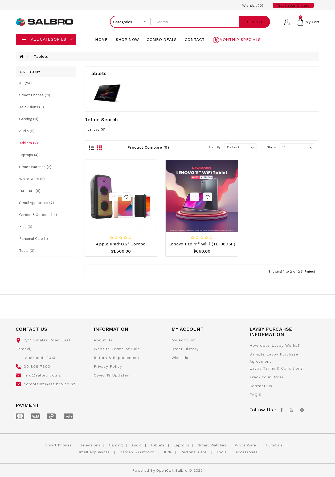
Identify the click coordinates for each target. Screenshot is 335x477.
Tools (221, 452)
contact (195, 39)
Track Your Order (267, 377)
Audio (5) (27, 131)
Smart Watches (212, 445)
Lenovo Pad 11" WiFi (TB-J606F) (201, 243)
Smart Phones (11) (34, 95)
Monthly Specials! (240, 39)
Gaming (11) (28, 119)
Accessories (246, 452)
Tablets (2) (28, 143)
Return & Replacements (118, 357)
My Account (183, 340)
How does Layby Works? (275, 345)
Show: (272, 147)
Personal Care (194, 452)
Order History (185, 349)
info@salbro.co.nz (42, 375)
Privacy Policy (108, 366)
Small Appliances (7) (36, 203)
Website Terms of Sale (117, 349)
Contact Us (261, 386)
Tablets (41, 56)
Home (101, 39)
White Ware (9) (32, 179)
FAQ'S (256, 394)
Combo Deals (162, 39)
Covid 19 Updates (111, 375)
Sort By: (215, 147)
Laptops (181, 445)
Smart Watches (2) (35, 167)
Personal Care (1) (33, 239)
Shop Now (127, 39)
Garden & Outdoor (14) (38, 215)
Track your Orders (293, 5)
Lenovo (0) (96, 129)
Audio (136, 445)
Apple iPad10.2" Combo (120, 243)
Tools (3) (26, 251)
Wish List (180, 357)
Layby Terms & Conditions (276, 368)
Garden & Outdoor (137, 452)
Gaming (116, 445)
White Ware (246, 445)
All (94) (25, 83)
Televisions (90, 445)
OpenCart (165, 470)
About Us (103, 340)
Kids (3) (25, 227)
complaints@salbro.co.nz (50, 384)
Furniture (274, 445)
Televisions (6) (31, 107)
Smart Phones (58, 445)
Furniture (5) (29, 191)
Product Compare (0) (148, 147)
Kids (168, 452)
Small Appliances (94, 452)
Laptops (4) (29, 155)
